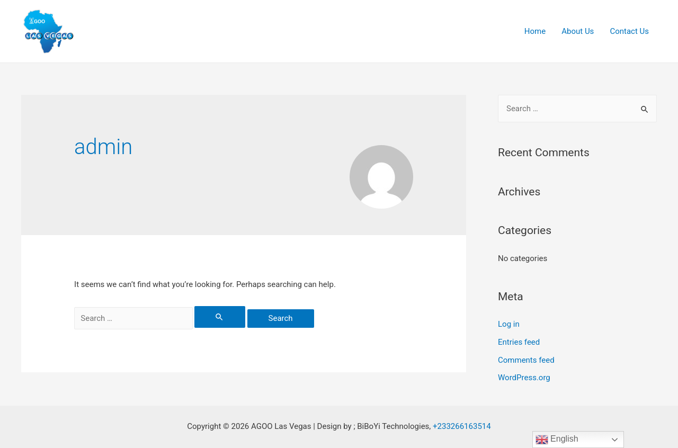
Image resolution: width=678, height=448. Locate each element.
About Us (577, 31)
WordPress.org (524, 377)
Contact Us (629, 31)
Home (535, 31)
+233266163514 (462, 426)
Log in (509, 324)
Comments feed (526, 360)
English (557, 439)
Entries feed (519, 342)
